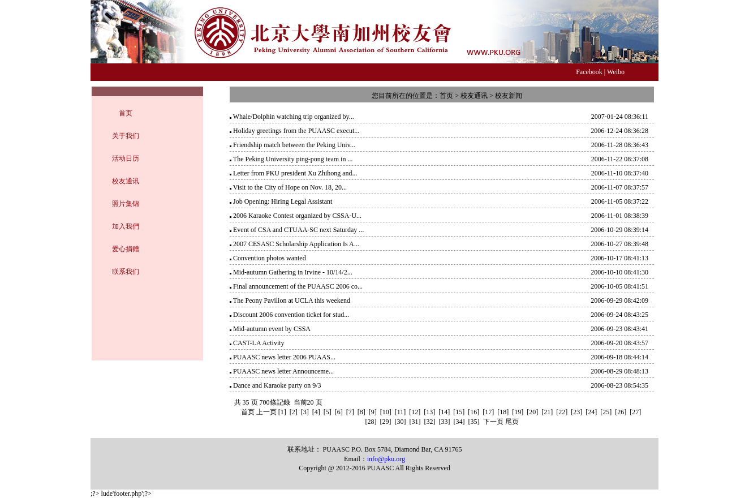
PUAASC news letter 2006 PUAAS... (284, 357)
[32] (430, 422)
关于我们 (125, 136)
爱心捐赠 (125, 249)
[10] (385, 412)
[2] (294, 412)
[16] (473, 412)
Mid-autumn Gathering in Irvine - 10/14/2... (292, 272)
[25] (606, 412)
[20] (532, 412)
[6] (339, 412)
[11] (400, 412)
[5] (328, 412)
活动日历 (125, 158)
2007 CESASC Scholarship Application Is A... (296, 244)
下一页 (493, 422)
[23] (576, 412)
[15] (458, 412)
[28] (371, 422)
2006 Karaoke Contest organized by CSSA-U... (297, 216)
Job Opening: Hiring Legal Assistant (282, 201)
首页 (125, 113)
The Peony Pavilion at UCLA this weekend (291, 300)
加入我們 (125, 226)
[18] (503, 412)
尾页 (512, 422)
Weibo (616, 72)
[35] (474, 422)
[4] (316, 412)
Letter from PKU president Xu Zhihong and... (295, 173)
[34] (459, 422)
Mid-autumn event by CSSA (272, 329)
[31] (415, 422)
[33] (444, 422)
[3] (305, 412)
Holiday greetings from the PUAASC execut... (296, 131)
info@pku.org (386, 459)
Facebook (589, 72)
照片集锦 (125, 204)
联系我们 (125, 272)
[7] (350, 412)
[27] (635, 412)
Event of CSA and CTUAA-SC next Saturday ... (298, 230)
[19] (517, 412)
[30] (400, 422)
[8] (361, 412)
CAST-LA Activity (259, 343)
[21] (547, 412)
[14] (444, 412)
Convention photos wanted (269, 258)
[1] (282, 412)
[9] (373, 412)
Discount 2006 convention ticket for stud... (291, 315)
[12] (414, 412)
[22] (561, 412)
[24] (591, 412)
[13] (429, 412)
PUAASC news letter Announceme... (283, 371)
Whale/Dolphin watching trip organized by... (293, 117)
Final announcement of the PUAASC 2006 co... (298, 286)
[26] (620, 412)
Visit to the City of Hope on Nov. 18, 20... (290, 187)
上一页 (266, 412)
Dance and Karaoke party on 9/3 (277, 385)
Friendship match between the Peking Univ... (294, 145)
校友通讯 (125, 181)
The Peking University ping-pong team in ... (293, 159)
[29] (385, 422)
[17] (488, 412)
